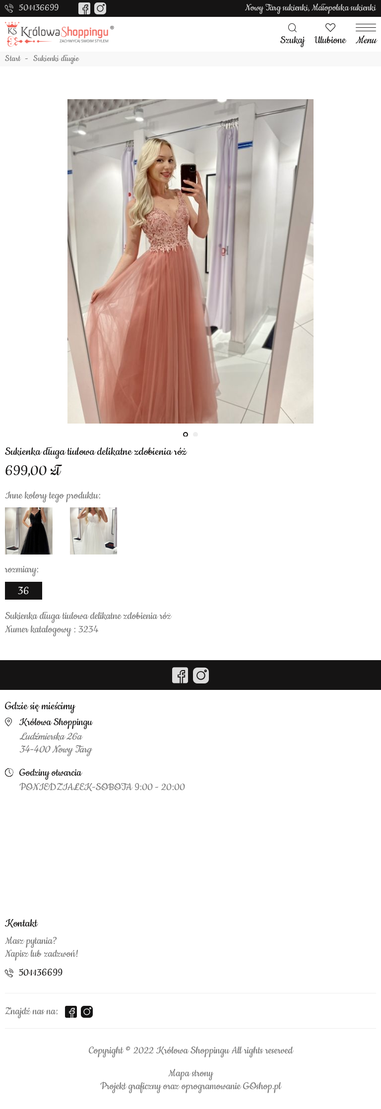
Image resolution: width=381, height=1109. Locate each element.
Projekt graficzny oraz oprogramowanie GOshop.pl (190, 1086)
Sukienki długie (56, 59)
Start (12, 59)
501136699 (39, 8)
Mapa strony (190, 1073)
